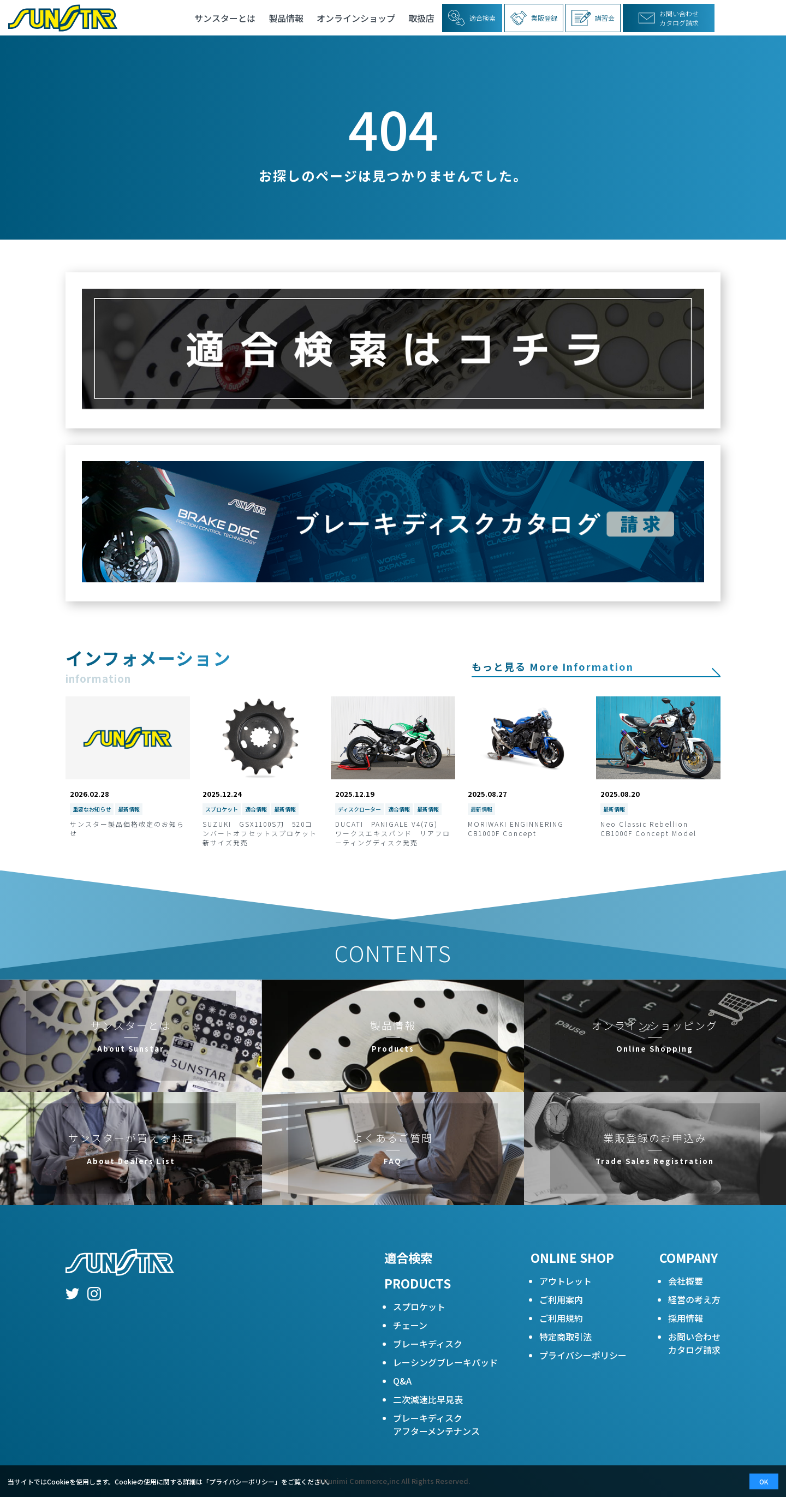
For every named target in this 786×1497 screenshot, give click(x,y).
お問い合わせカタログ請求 (694, 1343)
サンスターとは (224, 18)
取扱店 (421, 18)
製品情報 (286, 18)
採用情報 (685, 1318)
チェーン (410, 1325)
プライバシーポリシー (583, 1355)
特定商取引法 (565, 1336)
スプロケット (419, 1306)
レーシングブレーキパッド (445, 1362)
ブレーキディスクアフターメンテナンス (436, 1424)
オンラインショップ (356, 18)
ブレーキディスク (427, 1343)
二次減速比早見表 (428, 1399)
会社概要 (685, 1280)
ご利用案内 (561, 1299)
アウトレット (565, 1280)
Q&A (402, 1380)
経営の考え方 (694, 1299)
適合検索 (408, 1257)
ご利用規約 (561, 1318)
